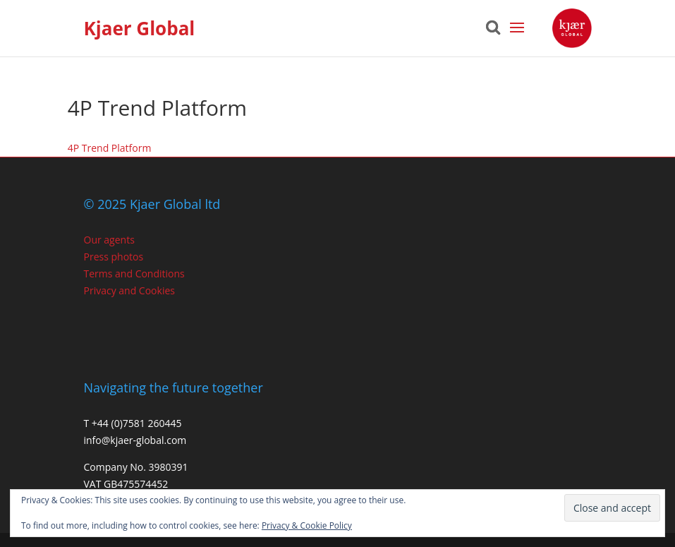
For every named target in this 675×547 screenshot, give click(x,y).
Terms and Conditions (134, 273)
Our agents (109, 239)
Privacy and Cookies (129, 290)
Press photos (114, 256)
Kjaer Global (139, 28)
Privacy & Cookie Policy (307, 525)
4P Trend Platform (110, 148)
